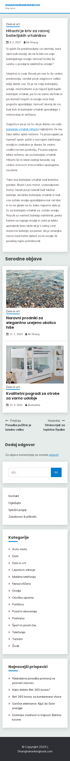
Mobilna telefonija (24, 577)
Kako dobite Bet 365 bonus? (31, 689)
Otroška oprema (23, 597)
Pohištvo (18, 604)
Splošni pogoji (17, 510)
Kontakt (13, 496)
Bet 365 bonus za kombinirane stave (36, 696)
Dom (15, 556)
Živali (15, 646)
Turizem (17, 639)
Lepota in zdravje (23, 570)
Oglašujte (14, 503)
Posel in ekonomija (24, 611)
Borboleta (34, 405)
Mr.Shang (32, 42)
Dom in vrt (13, 24)
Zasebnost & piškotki (22, 516)
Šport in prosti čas (24, 625)
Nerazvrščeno (21, 584)
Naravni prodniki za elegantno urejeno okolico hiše (31, 322)
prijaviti (53, 455)
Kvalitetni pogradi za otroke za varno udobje (33, 396)
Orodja (16, 590)
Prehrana (18, 618)
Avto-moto (19, 549)
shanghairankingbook (22, 5)
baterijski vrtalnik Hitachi (22, 129)
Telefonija (18, 632)
